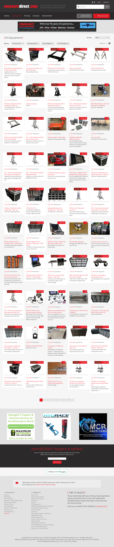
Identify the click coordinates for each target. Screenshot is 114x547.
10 (69, 400)
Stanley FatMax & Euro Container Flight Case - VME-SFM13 (35, 243)
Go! (107, 7)
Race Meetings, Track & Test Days (42, 524)
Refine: (6, 43)
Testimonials (8, 506)
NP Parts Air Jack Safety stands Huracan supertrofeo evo (99, 383)
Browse (6, 495)
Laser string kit (95, 137)
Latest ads (84, 16)
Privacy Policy (9, 504)
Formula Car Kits (31, 208)
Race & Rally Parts (37, 497)
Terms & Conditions (10, 508)
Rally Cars (34, 500)
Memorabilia (35, 521)
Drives (33, 502)
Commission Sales (10, 502)
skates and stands (31, 104)
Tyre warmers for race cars (99, 242)
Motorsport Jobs (36, 515)
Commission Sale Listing (39, 508)
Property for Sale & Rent (39, 528)
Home (6, 16)
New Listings (8, 499)
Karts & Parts (35, 510)
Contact (36, 16)
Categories (16, 16)
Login (99, 2)
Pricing (27, 16)
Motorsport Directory (38, 523)
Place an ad (101, 16)
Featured (7, 497)
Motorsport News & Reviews (41, 513)
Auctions (34, 511)
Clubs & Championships (39, 526)
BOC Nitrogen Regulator (76, 242)
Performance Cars (37, 517)
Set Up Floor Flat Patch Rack (56, 68)
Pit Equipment (36, 504)
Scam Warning (9, 511)
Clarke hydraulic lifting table (56, 137)
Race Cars (34, 495)
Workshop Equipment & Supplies (42, 506)
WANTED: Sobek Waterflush (34, 346)
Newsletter (47, 16)
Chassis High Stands (97, 68)
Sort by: (89, 37)
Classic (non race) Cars (39, 519)
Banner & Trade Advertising (13, 500)
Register (106, 2)
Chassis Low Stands (75, 68)
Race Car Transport (37, 499)
